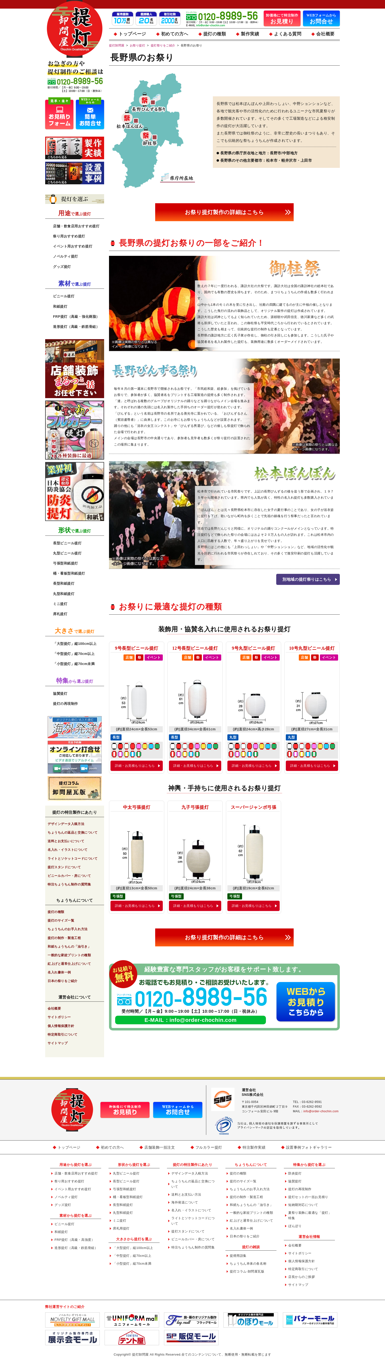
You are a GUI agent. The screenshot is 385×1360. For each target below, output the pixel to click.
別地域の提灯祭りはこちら (306, 579)
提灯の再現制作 (65, 704)
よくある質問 (287, 33)
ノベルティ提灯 (65, 256)
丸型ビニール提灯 (67, 553)
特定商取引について (63, 1034)
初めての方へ (174, 33)
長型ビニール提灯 (67, 543)
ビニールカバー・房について (69, 876)
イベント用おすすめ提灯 (72, 246)
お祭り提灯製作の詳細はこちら (224, 212)
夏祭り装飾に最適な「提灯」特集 (309, 1215)
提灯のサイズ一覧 (61, 920)
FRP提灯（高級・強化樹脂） (76, 316)
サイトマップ (58, 1043)
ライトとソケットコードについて (72, 858)
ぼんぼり (295, 1226)
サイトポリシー (59, 1017)
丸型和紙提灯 (63, 594)
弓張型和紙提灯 (65, 563)
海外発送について (184, 1202)
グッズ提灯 (62, 267)
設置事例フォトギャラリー (309, 1147)
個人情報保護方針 (61, 1026)
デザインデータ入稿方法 (66, 824)
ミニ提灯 (60, 604)
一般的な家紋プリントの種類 (69, 955)
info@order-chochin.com (202, 1020)
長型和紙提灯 (63, 583)
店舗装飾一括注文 (159, 1147)
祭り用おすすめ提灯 (69, 236)
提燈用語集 (238, 1256)
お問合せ (321, 18)
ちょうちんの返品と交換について (72, 832)
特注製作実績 (254, 1147)
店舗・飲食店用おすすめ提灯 (76, 226)
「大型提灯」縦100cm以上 (74, 644)
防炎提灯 (295, 1173)
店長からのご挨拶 (301, 1277)
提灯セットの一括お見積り (308, 1197)
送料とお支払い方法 (186, 1194)
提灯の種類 (214, 33)
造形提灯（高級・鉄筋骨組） (76, 327)
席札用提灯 (121, 1228)
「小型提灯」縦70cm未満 (74, 664)
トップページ (132, 33)
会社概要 (325, 33)
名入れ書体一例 (59, 972)
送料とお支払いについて (66, 841)
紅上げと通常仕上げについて (69, 964)
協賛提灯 (60, 693)
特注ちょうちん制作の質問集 (69, 884)
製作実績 (250, 33)
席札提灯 (60, 614)
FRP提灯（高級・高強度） (75, 1240)
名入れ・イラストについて (68, 850)
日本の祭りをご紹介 (63, 981)
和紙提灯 (60, 306)
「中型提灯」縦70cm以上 (74, 654)
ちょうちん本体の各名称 (248, 1263)
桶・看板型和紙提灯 (69, 573)
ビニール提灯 (63, 296)
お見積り (282, 18)
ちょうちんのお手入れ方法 (68, 929)
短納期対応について (303, 1205)
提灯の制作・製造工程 (64, 938)
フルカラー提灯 (208, 1147)
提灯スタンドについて (64, 867)
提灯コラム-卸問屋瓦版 (247, 1271)
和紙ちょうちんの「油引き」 (69, 946)
